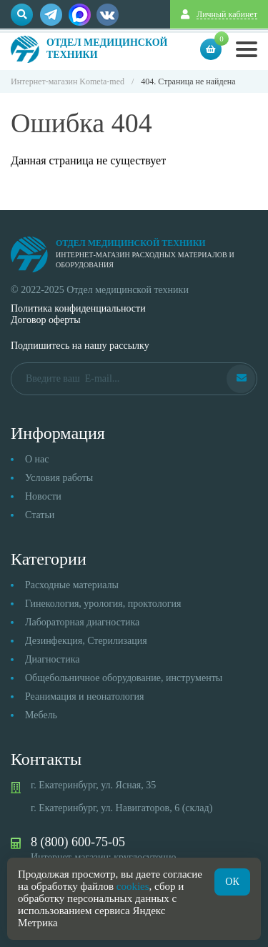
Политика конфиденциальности (78, 308)
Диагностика (52, 659)
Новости (43, 496)
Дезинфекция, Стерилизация (86, 640)
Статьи (39, 515)
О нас (37, 459)
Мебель (41, 715)
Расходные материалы (72, 585)
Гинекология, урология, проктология (103, 603)
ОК (232, 881)
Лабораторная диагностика (82, 622)
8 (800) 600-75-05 (78, 842)
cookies (132, 886)
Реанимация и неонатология (84, 696)
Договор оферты (46, 319)
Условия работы (59, 477)
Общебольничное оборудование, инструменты (123, 678)
